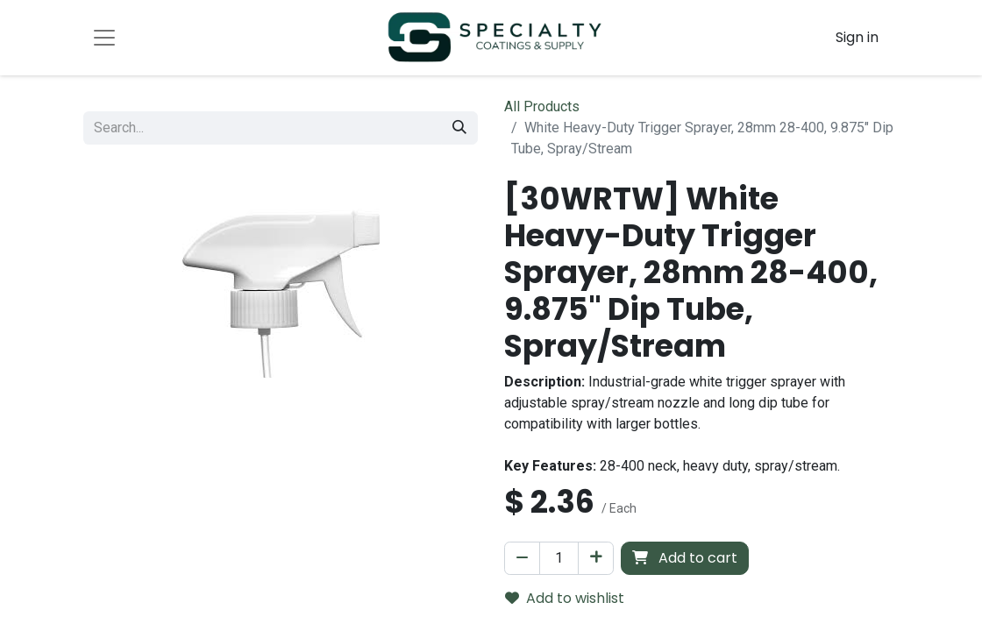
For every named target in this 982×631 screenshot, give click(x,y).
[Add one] (596, 558)
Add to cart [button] (684, 558)
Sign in (857, 37)
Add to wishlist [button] (564, 598)
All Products (542, 106)
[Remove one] (522, 558)
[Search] (459, 128)
